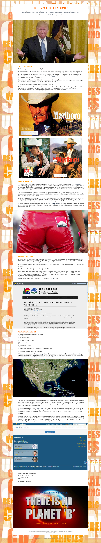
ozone (53, 76)
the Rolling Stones (54, 203)
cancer (43, 74)
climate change (39, 354)
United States (77, 184)
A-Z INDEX (49, 15)
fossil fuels (40, 408)
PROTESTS (59, 12)
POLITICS (51, 12)
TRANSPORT (75, 12)
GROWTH (30, 12)
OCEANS (44, 12)
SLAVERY (67, 12)
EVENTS (37, 12)
